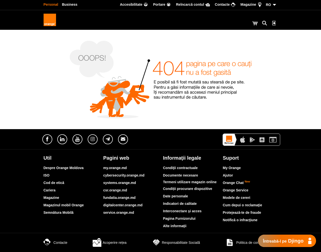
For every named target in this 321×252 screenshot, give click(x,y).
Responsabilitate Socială (176, 243)
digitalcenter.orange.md (123, 205)
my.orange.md (115, 168)
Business (69, 4)
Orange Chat (236, 183)
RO (268, 5)
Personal (51, 4)
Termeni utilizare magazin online (190, 182)
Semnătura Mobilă (59, 213)
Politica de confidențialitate (251, 243)
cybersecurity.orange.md (123, 175)
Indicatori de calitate (180, 204)
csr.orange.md (115, 190)
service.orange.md (118, 213)
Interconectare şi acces (182, 211)
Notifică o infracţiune (240, 220)
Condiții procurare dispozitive (187, 189)
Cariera (50, 190)
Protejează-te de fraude (242, 213)
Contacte (55, 243)
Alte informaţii (175, 226)
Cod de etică (54, 183)
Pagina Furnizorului (179, 218)
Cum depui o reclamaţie (242, 205)
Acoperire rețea (110, 243)
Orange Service (236, 190)
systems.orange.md (119, 183)
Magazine (51, 198)
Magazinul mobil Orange (64, 205)
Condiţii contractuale (180, 168)
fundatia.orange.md (119, 198)
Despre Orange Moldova (64, 168)
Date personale (175, 196)
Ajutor (228, 175)
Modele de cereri (237, 198)
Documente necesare (180, 175)
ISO (47, 175)
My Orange (232, 168)
